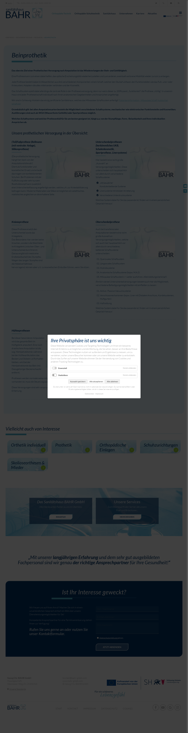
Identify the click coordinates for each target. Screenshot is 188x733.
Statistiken (63, 375)
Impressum (99, 394)
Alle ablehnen (112, 381)
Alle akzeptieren (96, 381)
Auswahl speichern (77, 381)
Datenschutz (89, 394)
